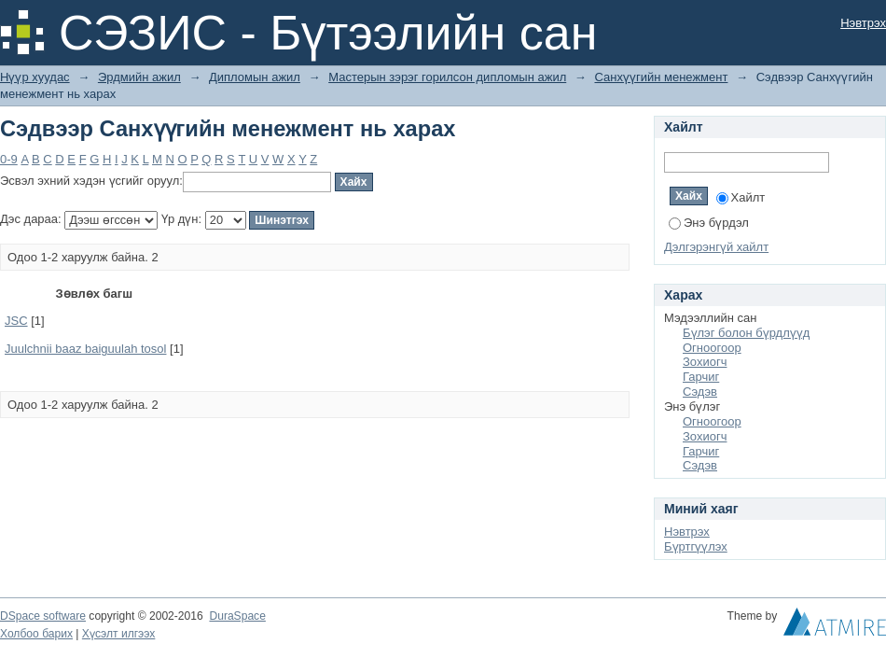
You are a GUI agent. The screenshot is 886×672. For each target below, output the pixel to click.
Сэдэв (700, 392)
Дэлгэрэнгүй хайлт (716, 247)
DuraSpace (237, 616)
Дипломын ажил (254, 77)
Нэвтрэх (863, 23)
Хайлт (741, 197)
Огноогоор (712, 348)
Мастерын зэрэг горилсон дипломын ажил (447, 77)
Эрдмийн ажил (139, 77)
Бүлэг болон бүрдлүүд (746, 333)
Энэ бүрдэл (709, 223)
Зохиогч (705, 362)
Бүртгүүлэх (695, 546)
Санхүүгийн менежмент (660, 77)
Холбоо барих (36, 633)
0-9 (9, 159)
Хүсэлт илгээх (119, 633)
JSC (16, 321)
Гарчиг (701, 377)
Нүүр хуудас (35, 77)
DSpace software (43, 616)
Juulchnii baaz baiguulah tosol (85, 349)
